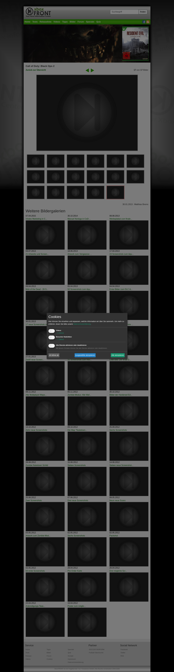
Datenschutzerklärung (82, 324)
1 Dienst (60, 333)
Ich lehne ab (54, 355)
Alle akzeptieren (117, 355)
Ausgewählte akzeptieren (85, 355)
